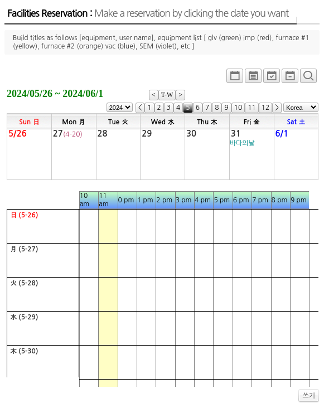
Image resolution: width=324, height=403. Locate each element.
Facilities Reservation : (147, 13)
